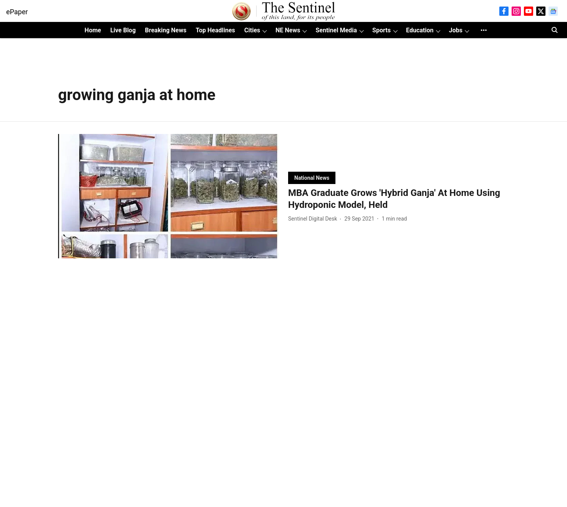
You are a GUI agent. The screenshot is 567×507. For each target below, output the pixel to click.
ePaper (17, 12)
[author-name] (314, 219)
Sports (381, 30)
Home (93, 30)
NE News (287, 30)
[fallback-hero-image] (168, 196)
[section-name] (311, 177)
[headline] (398, 199)
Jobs (455, 30)
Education (420, 30)
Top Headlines (215, 30)
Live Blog (123, 30)
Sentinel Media (336, 30)
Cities (252, 30)
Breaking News (166, 30)
